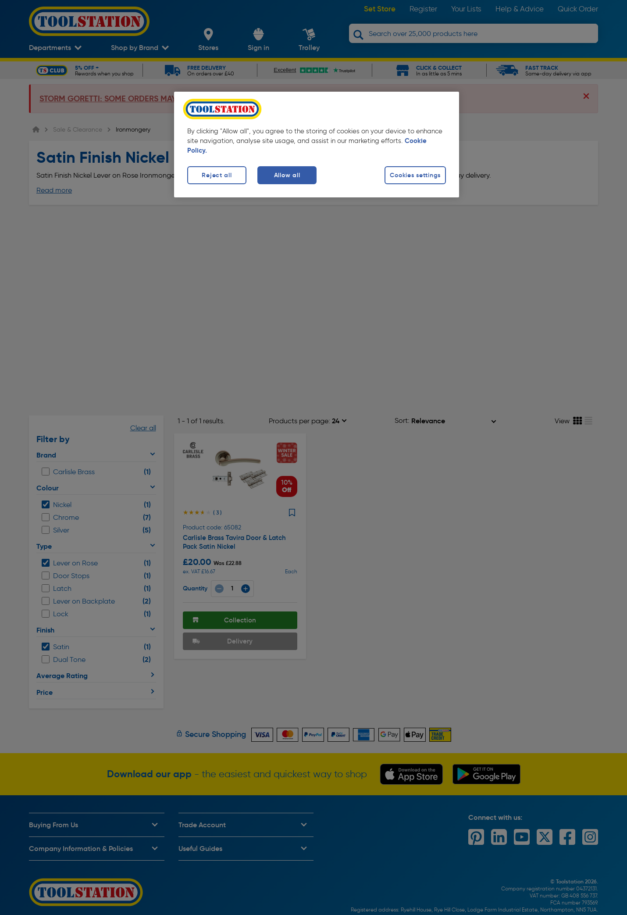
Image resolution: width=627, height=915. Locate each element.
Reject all (217, 175)
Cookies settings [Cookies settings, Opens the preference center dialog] (415, 175)
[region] (316, 144)
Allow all (287, 175)
